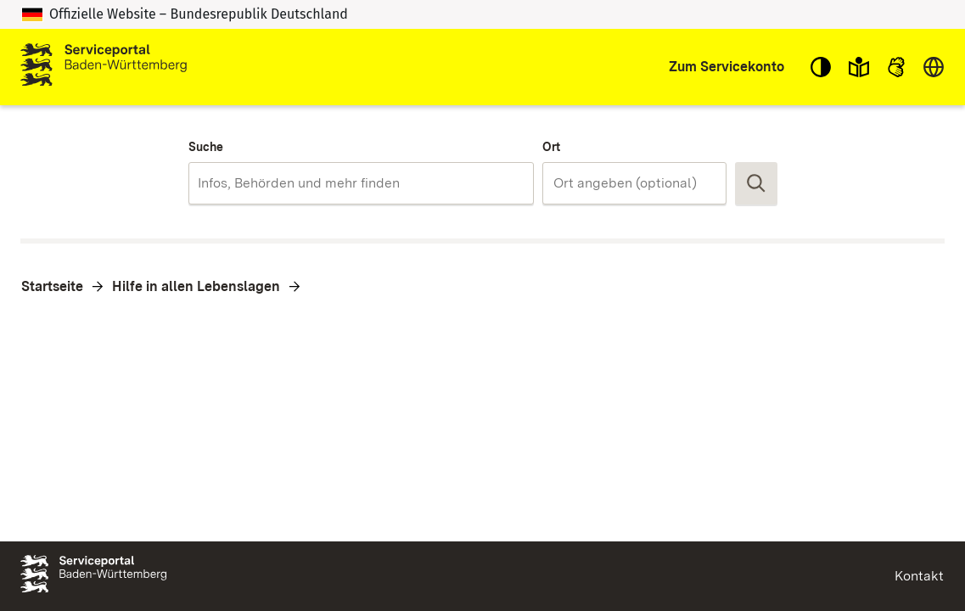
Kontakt (919, 576)
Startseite (52, 286)
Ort (551, 147)
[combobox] (361, 183)
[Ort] (634, 183)
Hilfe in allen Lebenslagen (196, 286)
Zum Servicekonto (726, 67)
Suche (205, 147)
